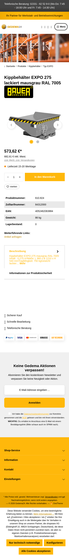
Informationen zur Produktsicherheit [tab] (30, 273)
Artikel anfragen (13, 236)
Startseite (9, 66)
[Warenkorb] (51, 26)
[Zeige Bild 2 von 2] (37, 141)
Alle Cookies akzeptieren (35, 551)
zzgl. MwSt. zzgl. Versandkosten (19, 160)
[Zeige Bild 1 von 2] (31, 141)
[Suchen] (41, 26)
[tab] (34, 256)
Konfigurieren (55, 542)
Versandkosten (51, 497)
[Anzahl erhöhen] (19, 177)
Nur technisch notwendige (24, 542)
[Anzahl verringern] (7, 177)
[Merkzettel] (44, 26)
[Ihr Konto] (48, 26)
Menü (60, 26)
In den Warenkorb (44, 176)
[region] (34, 125)
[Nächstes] (57, 125)
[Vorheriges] (11, 125)
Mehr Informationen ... (44, 514)
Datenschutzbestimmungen (36, 414)
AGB (24, 417)
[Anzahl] (13, 177)
